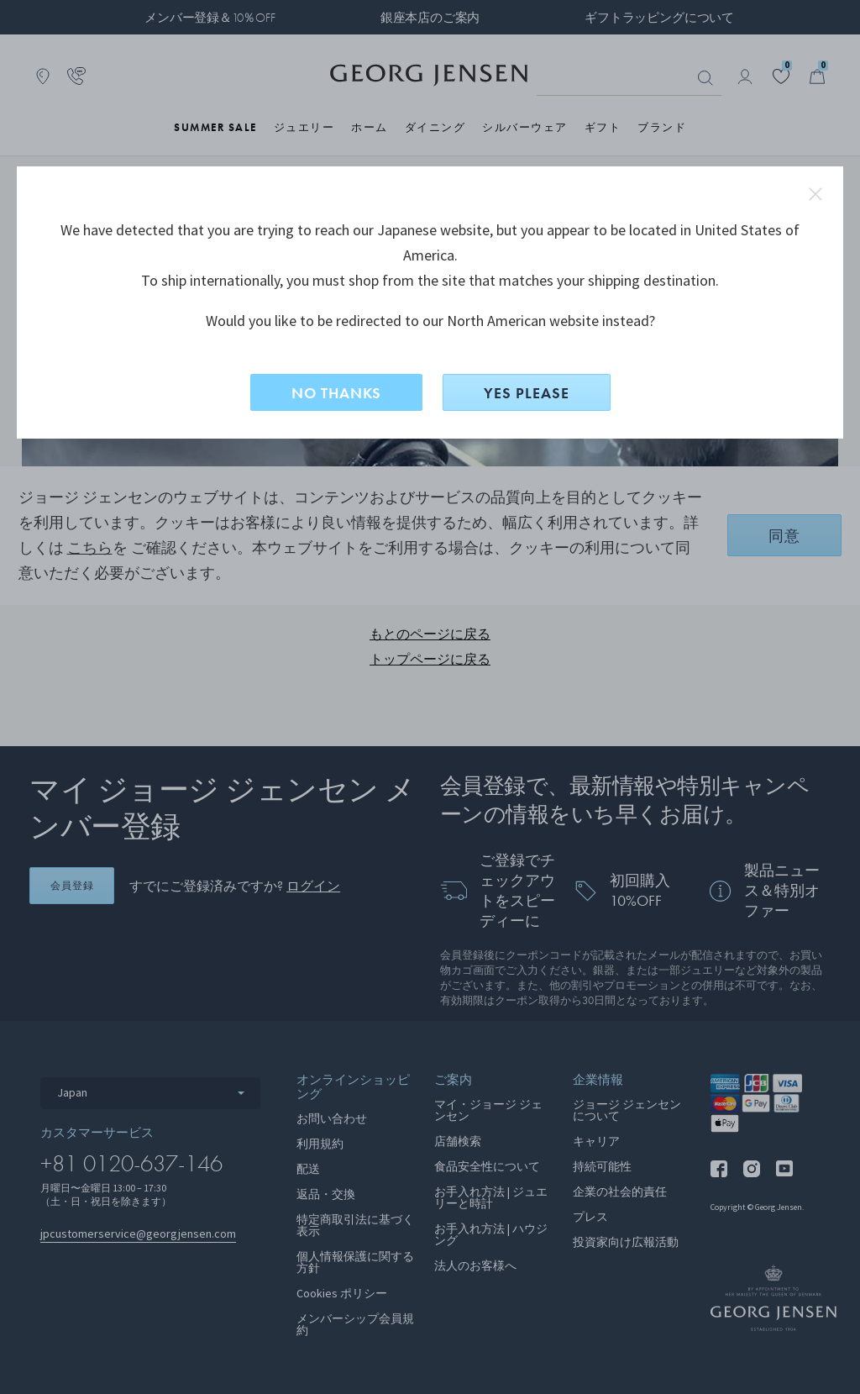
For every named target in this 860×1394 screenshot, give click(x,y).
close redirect (815, 194)
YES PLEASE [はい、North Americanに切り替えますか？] (526, 392)
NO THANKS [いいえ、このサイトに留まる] (336, 392)
